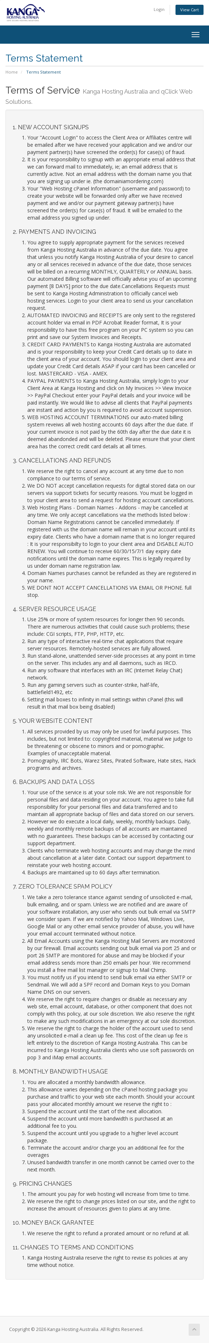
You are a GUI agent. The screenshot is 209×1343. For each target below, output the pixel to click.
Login (159, 9)
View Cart (189, 9)
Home (11, 72)
